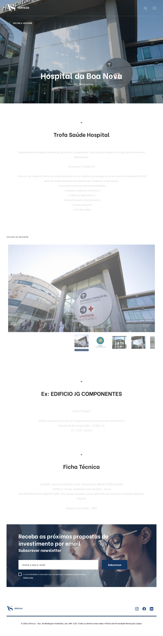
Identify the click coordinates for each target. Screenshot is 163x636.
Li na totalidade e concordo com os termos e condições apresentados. (54, 576)
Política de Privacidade (115, 623)
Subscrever (114, 564)
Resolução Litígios (133, 623)
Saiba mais (28, 577)
